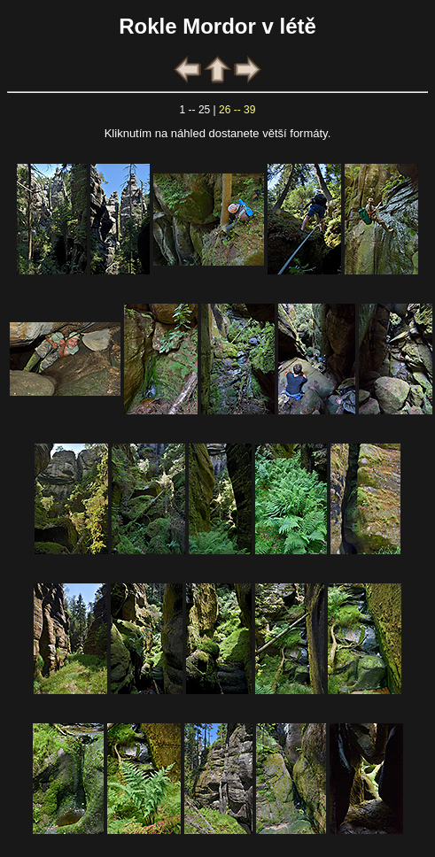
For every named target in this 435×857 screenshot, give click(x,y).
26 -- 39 (237, 110)
